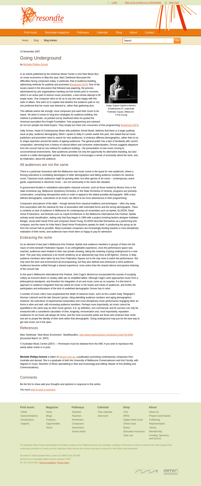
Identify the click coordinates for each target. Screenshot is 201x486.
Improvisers (78, 427)
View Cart (174, 2)
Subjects (24, 423)
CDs (125, 412)
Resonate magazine (57, 32)
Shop (119, 32)
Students (76, 412)
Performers (78, 419)
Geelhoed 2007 (79, 84)
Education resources (134, 431)
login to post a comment (42, 389)
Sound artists (79, 431)
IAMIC (171, 471)
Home (25, 40)
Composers (78, 423)
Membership (155, 431)
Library (152, 427)
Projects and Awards (159, 416)
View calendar (105, 412)
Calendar (102, 32)
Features (50, 419)
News (49, 412)
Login (114, 2)
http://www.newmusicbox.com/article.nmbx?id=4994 (106, 334)
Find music (30, 32)
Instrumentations (29, 416)
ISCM (146, 471)
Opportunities (53, 423)
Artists (23, 412)
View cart (128, 435)
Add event (103, 416)
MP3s (126, 416)
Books (126, 427)
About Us (154, 412)
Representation (157, 423)
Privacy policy (63, 463)
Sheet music (129, 423)
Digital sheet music (133, 419)
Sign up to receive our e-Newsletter (143, 2)
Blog (36, 40)
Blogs (49, 416)
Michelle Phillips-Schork (35, 64)
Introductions (27, 419)
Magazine (52, 407)
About (133, 32)
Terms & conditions (47, 463)
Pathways (83, 32)
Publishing (154, 419)
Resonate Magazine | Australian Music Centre (46, 17)
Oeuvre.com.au (67, 357)
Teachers (77, 416)
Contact (149, 32)
